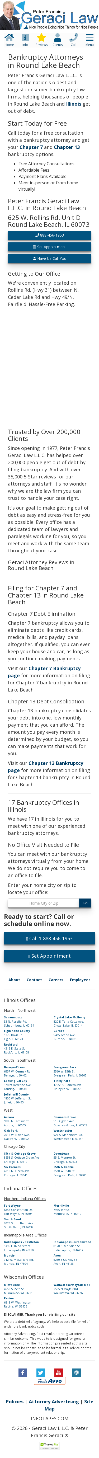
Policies (14, 1401)
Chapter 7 (31, 147)
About (14, 979)
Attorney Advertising (54, 1401)
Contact (34, 979)
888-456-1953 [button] (49, 235)
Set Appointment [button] (49, 246)
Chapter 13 (67, 147)
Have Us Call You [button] (49, 258)
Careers (56, 979)
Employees (80, 979)
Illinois (73, 104)
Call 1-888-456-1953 (49, 938)
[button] (49, 6)
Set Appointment (49, 956)
